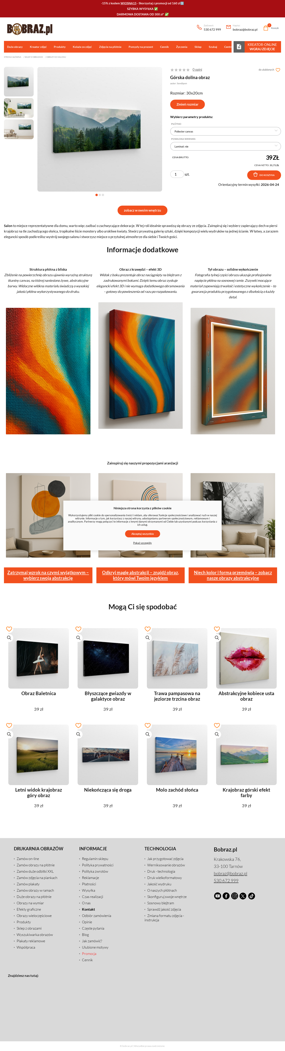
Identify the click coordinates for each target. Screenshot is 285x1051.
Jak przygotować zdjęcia (165, 859)
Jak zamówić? (92, 941)
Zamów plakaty (28, 884)
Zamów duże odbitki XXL (35, 871)
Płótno (176, 124)
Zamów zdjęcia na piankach (37, 878)
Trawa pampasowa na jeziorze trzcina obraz (177, 696)
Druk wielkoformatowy (164, 878)
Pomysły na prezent (139, 46)
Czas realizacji (92, 897)
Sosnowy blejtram (160, 903)
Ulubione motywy (95, 947)
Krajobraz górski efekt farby (246, 792)
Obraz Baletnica (38, 693)
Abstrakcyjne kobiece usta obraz (246, 696)
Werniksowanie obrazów (166, 865)
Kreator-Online (262, 46)
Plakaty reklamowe (31, 941)
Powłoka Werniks (183, 139)
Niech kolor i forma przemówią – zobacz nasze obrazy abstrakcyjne (233, 575)
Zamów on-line (28, 859)
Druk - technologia (161, 871)
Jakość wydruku (159, 884)
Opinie (87, 922)
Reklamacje (90, 878)
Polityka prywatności (97, 865)
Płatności (89, 884)
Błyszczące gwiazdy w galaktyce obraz (108, 696)
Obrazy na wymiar (30, 903)
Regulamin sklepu (95, 859)
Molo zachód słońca (177, 790)
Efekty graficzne (29, 909)
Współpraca (26, 947)
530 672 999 (212, 27)
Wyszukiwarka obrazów (35, 935)
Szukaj (209, 46)
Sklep (195, 46)
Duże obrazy (14, 46)
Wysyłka (88, 890)
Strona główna (12, 57)
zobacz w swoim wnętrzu (142, 210)
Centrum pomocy (231, 46)
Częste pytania (93, 928)
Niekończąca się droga (108, 790)
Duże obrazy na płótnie (34, 897)
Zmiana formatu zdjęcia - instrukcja (164, 918)
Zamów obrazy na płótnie (36, 865)
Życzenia (179, 46)
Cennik (162, 46)
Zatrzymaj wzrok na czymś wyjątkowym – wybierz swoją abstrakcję (48, 575)
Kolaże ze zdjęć (81, 46)
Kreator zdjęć (37, 46)
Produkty (59, 46)
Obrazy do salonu (56, 57)
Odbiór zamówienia (96, 916)
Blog (85, 935)
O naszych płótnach (162, 890)
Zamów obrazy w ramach (35, 890)
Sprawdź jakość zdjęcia (164, 909)
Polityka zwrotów (95, 871)
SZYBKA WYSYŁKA (140, 8)
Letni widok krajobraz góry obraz (38, 792)
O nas (86, 903)
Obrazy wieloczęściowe (34, 916)
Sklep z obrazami (34, 57)
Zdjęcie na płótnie (109, 46)
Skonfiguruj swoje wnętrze (167, 897)
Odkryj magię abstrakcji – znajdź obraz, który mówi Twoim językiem (140, 575)
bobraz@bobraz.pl (245, 27)
